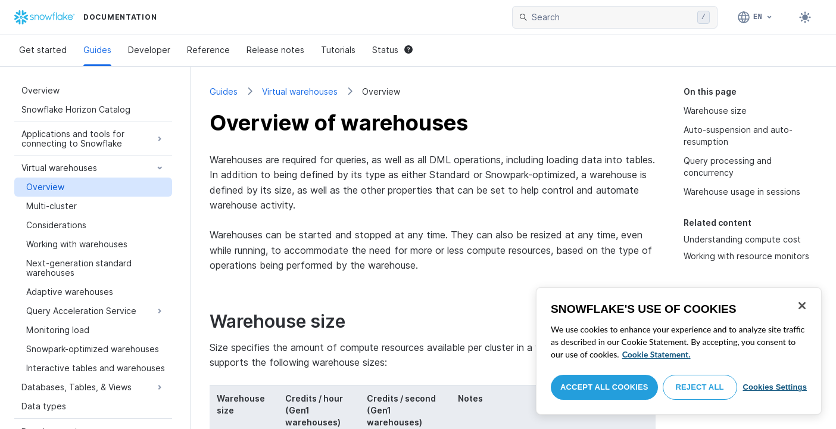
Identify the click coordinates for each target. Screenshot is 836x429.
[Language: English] (755, 17)
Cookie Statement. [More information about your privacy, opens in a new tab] (656, 354)
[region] (679, 351)
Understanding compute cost (742, 239)
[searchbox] (612, 17)
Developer (149, 50)
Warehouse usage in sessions (742, 191)
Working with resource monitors (746, 256)
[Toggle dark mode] (805, 17)
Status (392, 50)
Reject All (700, 387)
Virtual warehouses (300, 91)
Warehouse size (715, 110)
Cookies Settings (775, 387)
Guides (97, 50)
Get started (43, 50)
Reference (208, 50)
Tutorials (338, 50)
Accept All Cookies (604, 387)
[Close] (802, 306)
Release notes (275, 50)
